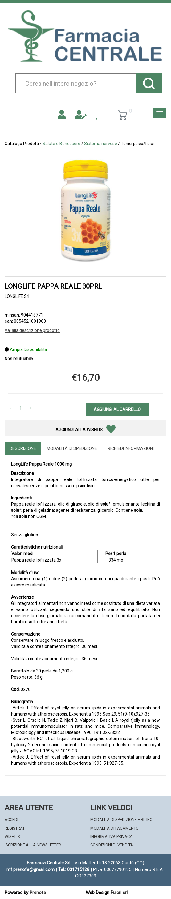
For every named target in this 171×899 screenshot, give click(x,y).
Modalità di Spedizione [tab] (72, 448)
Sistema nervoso (100, 143)
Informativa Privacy (111, 836)
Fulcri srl (119, 892)
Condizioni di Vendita (111, 844)
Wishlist (13, 836)
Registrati (15, 828)
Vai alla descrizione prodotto (32, 330)
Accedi (11, 819)
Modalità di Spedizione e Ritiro (121, 819)
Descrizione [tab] (23, 448)
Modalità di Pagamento (114, 828)
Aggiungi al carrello (117, 409)
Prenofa (38, 892)
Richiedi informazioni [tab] (131, 448)
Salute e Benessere (61, 143)
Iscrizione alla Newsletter (33, 844)
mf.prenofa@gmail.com (30, 869)
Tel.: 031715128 (73, 869)
